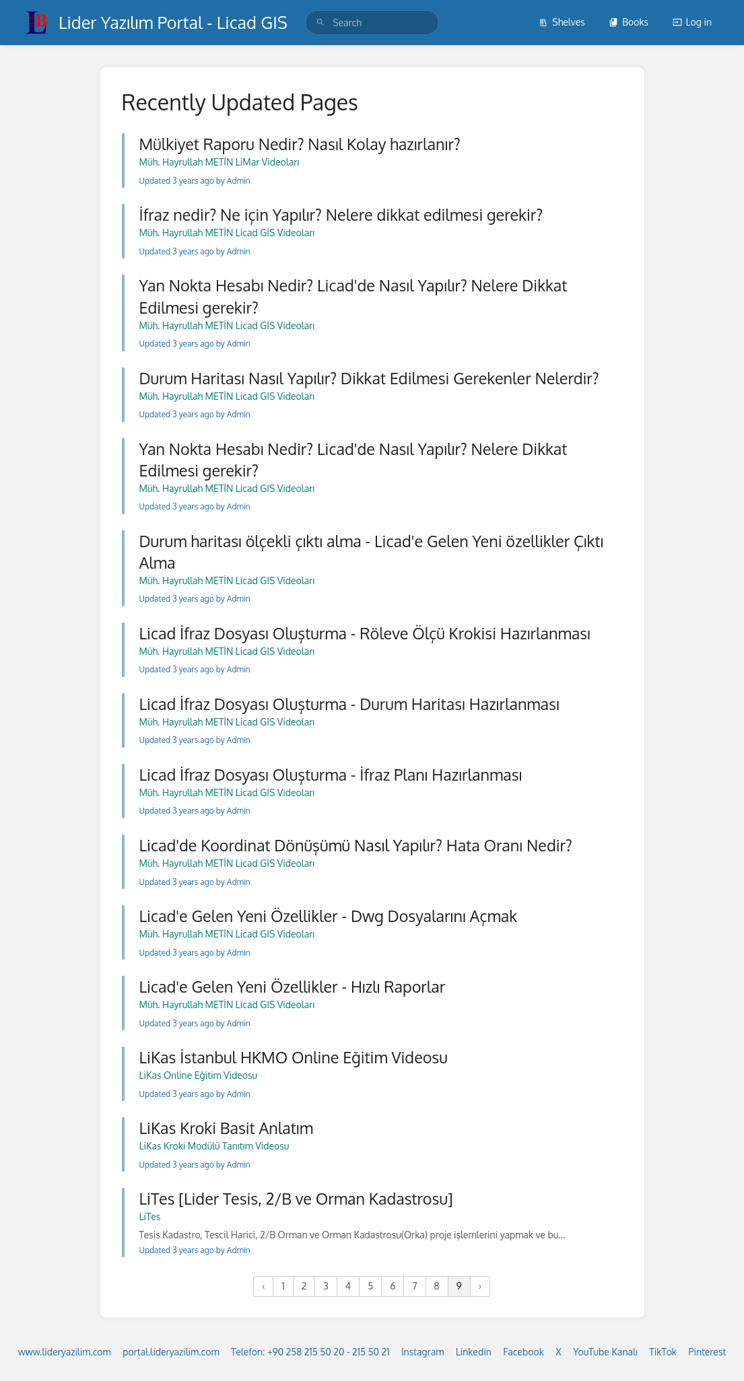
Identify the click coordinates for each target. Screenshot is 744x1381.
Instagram (422, 1351)
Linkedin (474, 1351)
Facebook (523, 1351)
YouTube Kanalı (605, 1351)
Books (628, 22)
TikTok (663, 1351)
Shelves (562, 22)
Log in (692, 22)
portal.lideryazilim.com (171, 1351)
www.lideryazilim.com (64, 1351)
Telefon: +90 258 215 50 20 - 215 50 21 (310, 1351)
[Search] (320, 22)
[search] (372, 22)
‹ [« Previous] (263, 1285)
